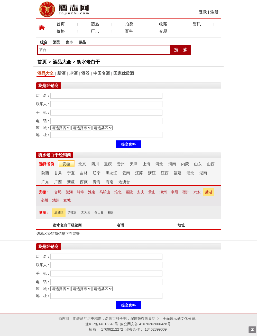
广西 (58, 182)
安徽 (66, 164)
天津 (133, 164)
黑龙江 (111, 173)
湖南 (203, 173)
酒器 (85, 73)
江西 (165, 173)
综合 (43, 42)
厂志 (95, 31)
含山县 (99, 212)
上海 (146, 164)
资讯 (197, 24)
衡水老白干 (88, 61)
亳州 (44, 200)
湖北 (190, 173)
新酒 (61, 73)
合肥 (57, 192)
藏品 (82, 42)
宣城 (67, 200)
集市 (69, 42)
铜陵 (129, 192)
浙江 (152, 173)
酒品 (95, 24)
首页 (61, 24)
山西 (211, 164)
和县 (111, 212)
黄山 (151, 192)
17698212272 (112, 329)
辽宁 (96, 173)
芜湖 (69, 192)
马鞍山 (104, 192)
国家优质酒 (123, 73)
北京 (82, 164)
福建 (177, 173)
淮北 (118, 192)
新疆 (71, 182)
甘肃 (58, 173)
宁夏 (71, 173)
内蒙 (185, 164)
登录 (203, 12)
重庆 (108, 164)
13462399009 (156, 329)
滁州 (163, 192)
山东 (198, 164)
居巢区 (58, 212)
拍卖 (129, 24)
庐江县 (72, 212)
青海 (96, 182)
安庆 (140, 192)
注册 (214, 12)
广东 (45, 182)
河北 (159, 164)
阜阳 (174, 192)
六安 (197, 192)
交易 (163, 31)
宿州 (185, 192)
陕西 (45, 173)
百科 (129, 31)
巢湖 (208, 192)
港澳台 (124, 182)
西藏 (84, 182)
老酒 (73, 73)
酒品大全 (62, 61)
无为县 (85, 212)
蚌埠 (80, 192)
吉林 (84, 173)
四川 (95, 164)
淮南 (91, 192)
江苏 (139, 173)
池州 (55, 200)
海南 (109, 182)
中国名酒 (101, 73)
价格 (61, 31)
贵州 (121, 164)
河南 (172, 164)
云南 (126, 173)
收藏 (163, 24)
